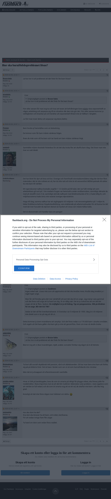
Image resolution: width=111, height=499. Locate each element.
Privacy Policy (71, 279)
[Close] (105, 220)
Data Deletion (39, 279)
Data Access (55, 279)
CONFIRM (27, 268)
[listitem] (55, 259)
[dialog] (55, 249)
